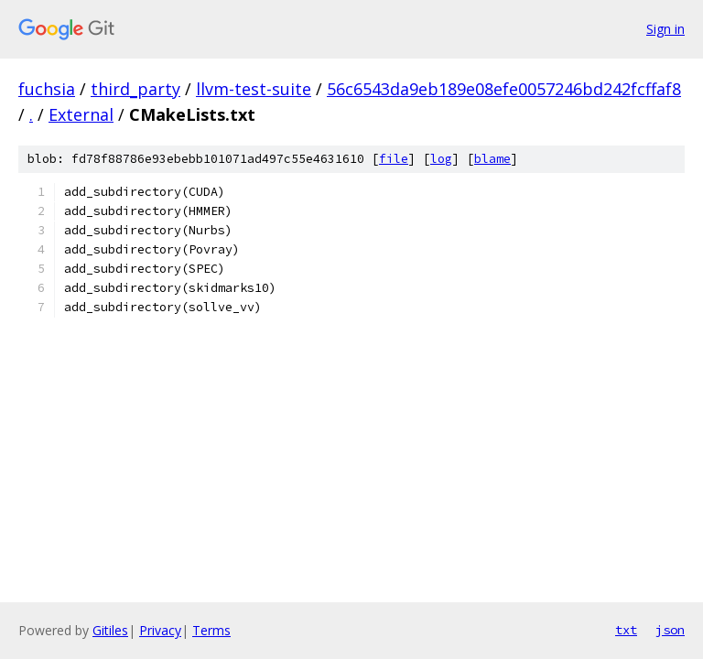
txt (626, 629)
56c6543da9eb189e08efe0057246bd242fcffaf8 (504, 89)
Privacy (160, 630)
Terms (211, 630)
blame (492, 159)
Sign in (665, 29)
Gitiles (110, 630)
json (670, 629)
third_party (135, 89)
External (81, 114)
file (393, 159)
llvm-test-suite (253, 89)
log (441, 159)
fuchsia (46, 89)
